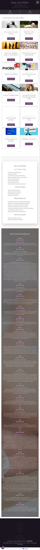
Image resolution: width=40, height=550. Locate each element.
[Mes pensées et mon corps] (29, 110)
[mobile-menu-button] (37, 2)
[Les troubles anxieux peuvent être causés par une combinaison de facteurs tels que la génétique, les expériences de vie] (11, 24)
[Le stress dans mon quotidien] (11, 131)
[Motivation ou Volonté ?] (29, 131)
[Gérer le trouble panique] (11, 110)
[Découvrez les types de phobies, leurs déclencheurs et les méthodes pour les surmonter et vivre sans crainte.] (11, 66)
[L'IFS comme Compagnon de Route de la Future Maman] (29, 24)
